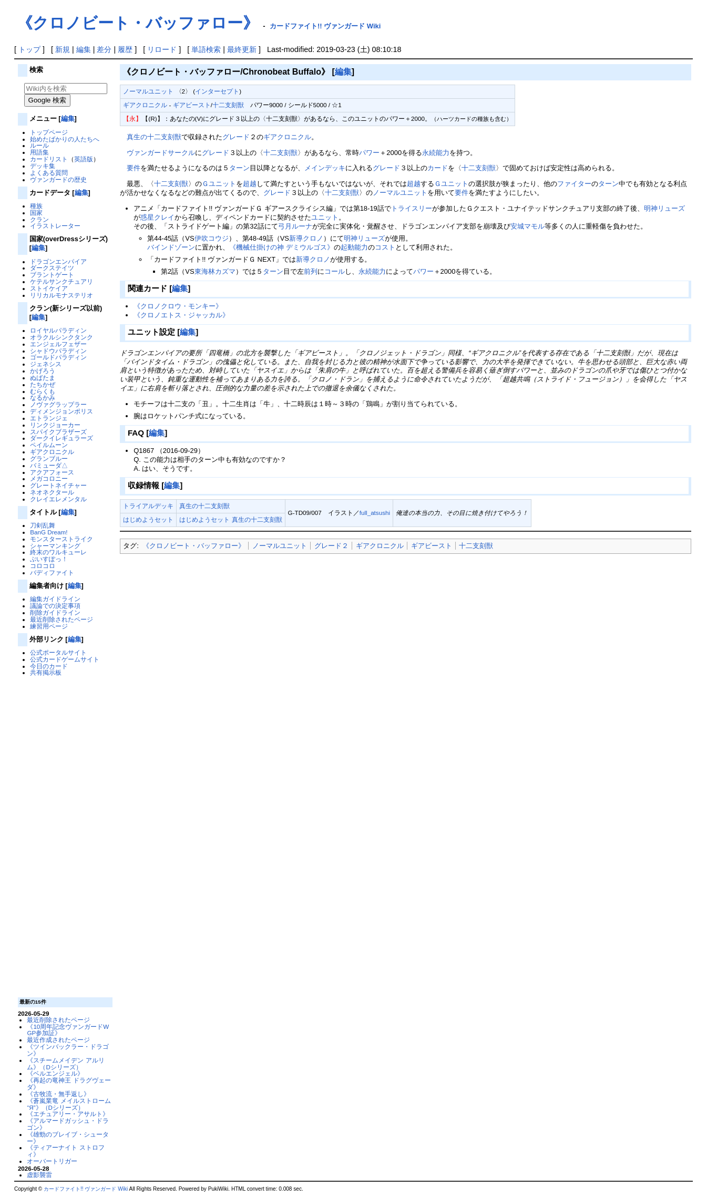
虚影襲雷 (39, 1174)
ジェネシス (46, 363)
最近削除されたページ (61, 619)
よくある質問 (49, 172)
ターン (239, 168)
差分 (104, 49)
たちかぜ (42, 384)
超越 (250, 184)
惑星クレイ (157, 217)
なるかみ (42, 397)
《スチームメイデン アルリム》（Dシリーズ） (65, 1063)
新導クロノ (306, 238)
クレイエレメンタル (58, 499)
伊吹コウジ (211, 238)
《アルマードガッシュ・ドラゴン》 (68, 1124)
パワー (369, 153)
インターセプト (217, 91)
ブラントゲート (52, 274)
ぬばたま (42, 377)
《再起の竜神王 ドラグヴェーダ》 (68, 1083)
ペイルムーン (49, 444)
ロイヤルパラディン (58, 330)
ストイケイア (49, 288)
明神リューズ (664, 208)
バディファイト (52, 572)
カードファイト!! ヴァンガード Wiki (325, 26)
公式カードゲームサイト (64, 659)
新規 (62, 49)
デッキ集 (42, 165)
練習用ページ (49, 626)
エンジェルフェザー (58, 343)
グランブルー (49, 458)
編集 (83, 49)
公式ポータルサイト (58, 652)
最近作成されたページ (58, 1039)
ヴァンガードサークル (161, 153)
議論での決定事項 (55, 605)
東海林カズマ (214, 271)
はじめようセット (148, 519)
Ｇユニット (219, 184)
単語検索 (206, 49)
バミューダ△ (49, 465)
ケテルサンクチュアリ (61, 281)
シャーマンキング (55, 545)
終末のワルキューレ (58, 552)
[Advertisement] (64, 836)
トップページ (49, 132)
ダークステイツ (52, 267)
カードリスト (49, 159)
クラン (39, 219)
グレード (236, 137)
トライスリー (411, 208)
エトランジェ (49, 418)
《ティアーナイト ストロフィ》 (65, 1151)
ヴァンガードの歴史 (58, 179)
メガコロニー (49, 478)
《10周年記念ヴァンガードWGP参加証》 (68, 1030)
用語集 (39, 152)
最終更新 (242, 49)
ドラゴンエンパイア (58, 261)
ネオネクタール (52, 492)
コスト (385, 247)
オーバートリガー (52, 1161)
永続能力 (435, 153)
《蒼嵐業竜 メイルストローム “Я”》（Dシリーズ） (68, 1104)
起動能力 (354, 247)
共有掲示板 (46, 672)
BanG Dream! (48, 532)
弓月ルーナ (295, 226)
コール (334, 271)
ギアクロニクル (52, 451)
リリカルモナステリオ (61, 295)
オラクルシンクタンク (61, 337)
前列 (310, 271)
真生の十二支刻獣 (154, 137)
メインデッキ (324, 168)
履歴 (125, 49)
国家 (36, 212)
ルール (39, 145)
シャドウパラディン (58, 350)
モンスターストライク (61, 538)
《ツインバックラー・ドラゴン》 (68, 1050)
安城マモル (527, 226)
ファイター (574, 184)
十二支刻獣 (228, 104)
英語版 (83, 159)
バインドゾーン (171, 247)
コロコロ (42, 565)
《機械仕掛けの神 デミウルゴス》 (281, 247)
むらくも (42, 391)
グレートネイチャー (58, 485)
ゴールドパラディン (58, 357)
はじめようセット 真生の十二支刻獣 (230, 519)
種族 (36, 205)
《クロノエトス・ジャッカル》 (181, 315)
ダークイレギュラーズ (61, 438)
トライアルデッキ (148, 505)
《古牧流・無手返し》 (58, 1093)
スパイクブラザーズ (58, 431)
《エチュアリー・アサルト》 (68, 1113)
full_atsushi (375, 512)
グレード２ (331, 546)
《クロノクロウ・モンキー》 (178, 306)
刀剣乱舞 (42, 525)
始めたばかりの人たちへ (64, 139)
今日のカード (49, 666)
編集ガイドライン (55, 598)
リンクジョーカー (55, 424)
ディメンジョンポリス (61, 411)
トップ (29, 49)
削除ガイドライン (55, 612)
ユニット (325, 217)
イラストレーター (55, 225)
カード (437, 168)
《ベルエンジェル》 (55, 1073)
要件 (133, 168)
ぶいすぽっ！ (49, 558)
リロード (162, 49)
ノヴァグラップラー (58, 404)
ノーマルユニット (148, 91)
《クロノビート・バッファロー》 (138, 23)
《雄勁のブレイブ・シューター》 (68, 1137)
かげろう (42, 370)
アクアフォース (52, 472)
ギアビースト (192, 104)
